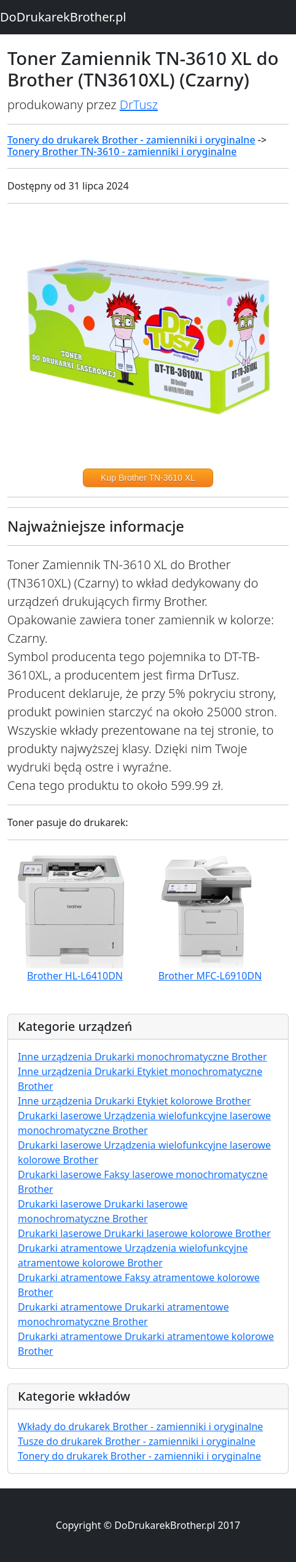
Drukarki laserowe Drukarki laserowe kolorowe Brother (144, 1233)
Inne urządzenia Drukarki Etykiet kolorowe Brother (134, 1101)
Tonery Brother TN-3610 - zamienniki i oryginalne (122, 151)
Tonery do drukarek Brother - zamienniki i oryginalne (131, 140)
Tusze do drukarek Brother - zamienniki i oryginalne (136, 1441)
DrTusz (139, 104)
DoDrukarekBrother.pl (63, 17)
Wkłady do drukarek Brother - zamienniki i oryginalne (140, 1426)
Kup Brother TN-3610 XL (148, 478)
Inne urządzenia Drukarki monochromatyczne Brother (142, 1056)
